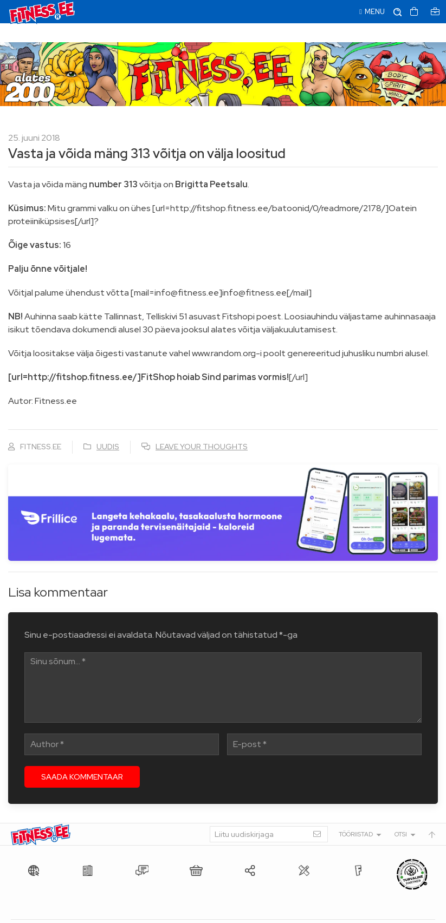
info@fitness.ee (254, 912)
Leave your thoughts (202, 428)
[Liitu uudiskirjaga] (269, 815)
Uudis (107, 428)
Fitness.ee (109, 912)
